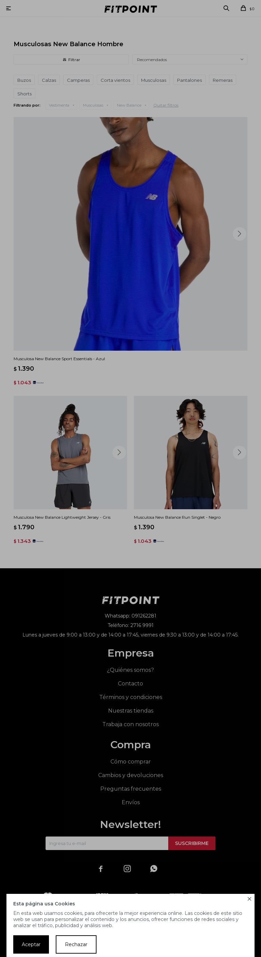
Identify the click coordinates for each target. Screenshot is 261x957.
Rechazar (76, 944)
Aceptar (31, 944)
